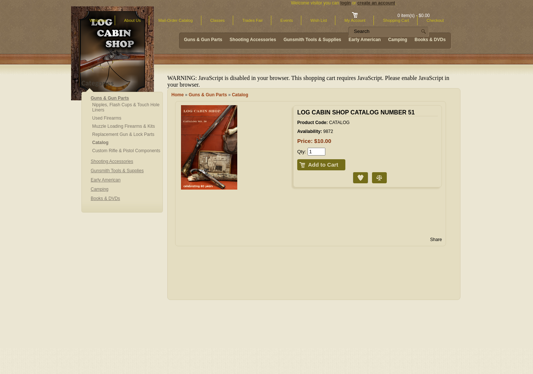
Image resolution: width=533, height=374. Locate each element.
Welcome (98, 20)
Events (287, 20)
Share (436, 239)
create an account (376, 3)
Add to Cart (323, 164)
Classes (217, 20)
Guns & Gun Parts (208, 94)
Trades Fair (252, 20)
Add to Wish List (354, 172)
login (345, 3)
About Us (132, 20)
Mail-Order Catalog (175, 20)
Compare (372, 172)
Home (177, 94)
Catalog (240, 94)
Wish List (319, 20)
